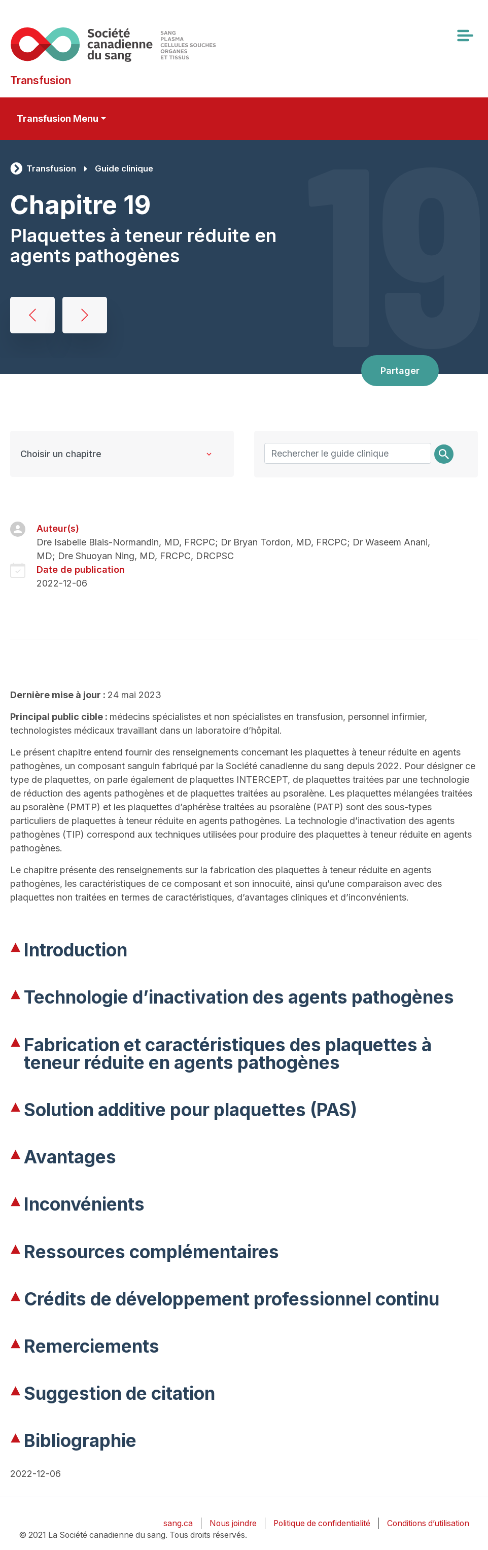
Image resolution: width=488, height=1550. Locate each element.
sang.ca (178, 1523)
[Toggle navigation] (464, 35)
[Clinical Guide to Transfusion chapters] (122, 454)
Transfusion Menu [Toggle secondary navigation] (57, 118)
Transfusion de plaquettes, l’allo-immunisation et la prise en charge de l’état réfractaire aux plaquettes (32, 315)
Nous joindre (233, 1523)
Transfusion (51, 168)
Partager (400, 370)
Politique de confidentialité (321, 1523)
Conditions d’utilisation (428, 1523)
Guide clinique (124, 168)
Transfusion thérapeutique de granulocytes (84, 315)
